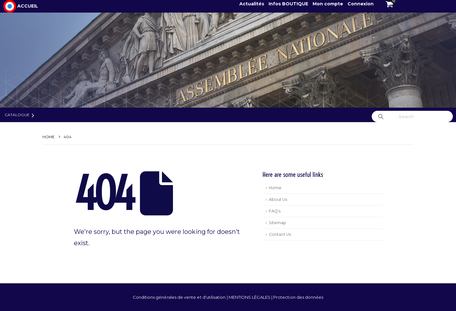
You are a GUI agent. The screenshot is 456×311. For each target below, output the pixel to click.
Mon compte (328, 4)
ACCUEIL (27, 6)
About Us (278, 199)
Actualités (252, 4)
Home (275, 187)
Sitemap (277, 222)
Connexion (361, 4)
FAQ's (275, 211)
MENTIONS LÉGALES (250, 297)
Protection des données (298, 297)
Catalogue (17, 114)
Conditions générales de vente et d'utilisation (180, 297)
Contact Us (280, 234)
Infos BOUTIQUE (289, 4)
